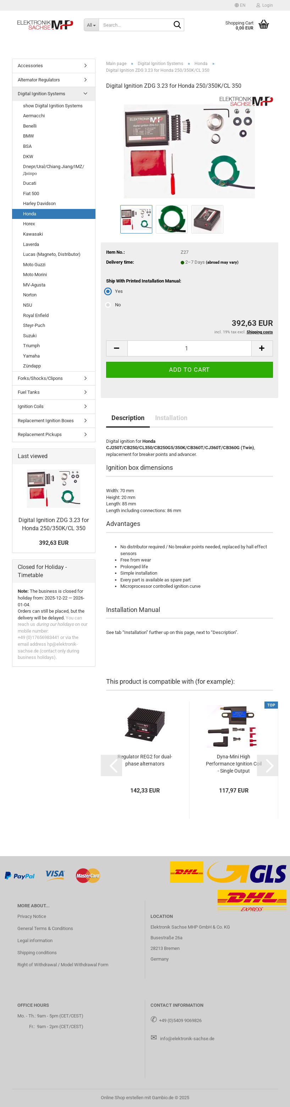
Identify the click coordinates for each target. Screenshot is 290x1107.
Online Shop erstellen (122, 1097)
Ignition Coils (31, 406)
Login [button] (264, 5)
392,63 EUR (54, 542)
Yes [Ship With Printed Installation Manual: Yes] (114, 291)
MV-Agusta (34, 285)
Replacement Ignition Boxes (46, 420)
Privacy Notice (31, 916)
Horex (29, 223)
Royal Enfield (36, 315)
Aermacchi (34, 115)
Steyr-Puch (34, 325)
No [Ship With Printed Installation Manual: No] (113, 304)
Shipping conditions (37, 952)
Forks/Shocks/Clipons (40, 378)
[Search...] (91, 24)
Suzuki (30, 335)
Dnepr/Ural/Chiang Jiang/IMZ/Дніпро (53, 170)
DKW (28, 156)
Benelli (30, 126)
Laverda (31, 244)
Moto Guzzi (34, 264)
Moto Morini (35, 274)
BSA (27, 146)
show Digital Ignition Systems (53, 105)
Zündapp (32, 366)
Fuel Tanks (29, 392)
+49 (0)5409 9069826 (180, 1020)
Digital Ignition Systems (41, 93)
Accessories (30, 65)
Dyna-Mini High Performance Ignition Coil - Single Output (234, 764)
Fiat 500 (31, 193)
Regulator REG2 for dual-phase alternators (144, 760)
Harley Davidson (39, 203)
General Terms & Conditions (45, 928)
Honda (29, 213)
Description (127, 417)
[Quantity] (189, 348)
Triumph (31, 345)
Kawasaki (33, 234)
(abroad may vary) (222, 262)
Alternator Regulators (39, 79)
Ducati (29, 183)
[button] (240, 5)
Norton (30, 294)
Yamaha (31, 356)
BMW (28, 136)
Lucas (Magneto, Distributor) (52, 254)
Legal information (35, 940)
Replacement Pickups (40, 434)
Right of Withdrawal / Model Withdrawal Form (62, 964)
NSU (27, 305)
